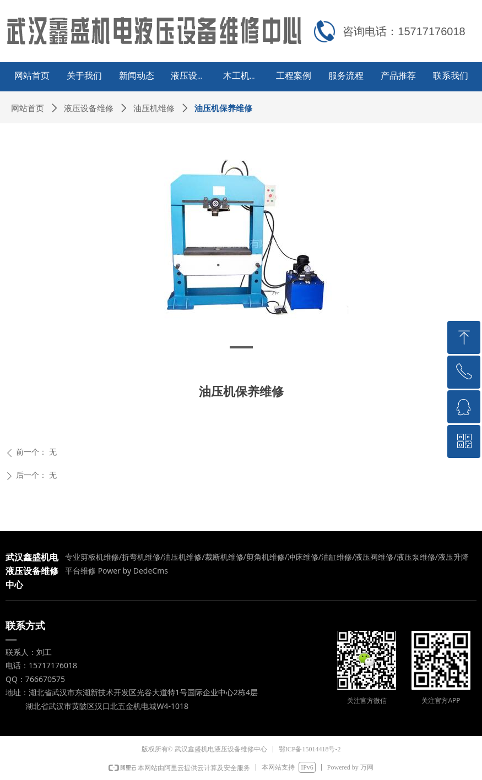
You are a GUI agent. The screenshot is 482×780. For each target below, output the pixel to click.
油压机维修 (154, 108)
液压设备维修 (88, 108)
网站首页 (27, 108)
